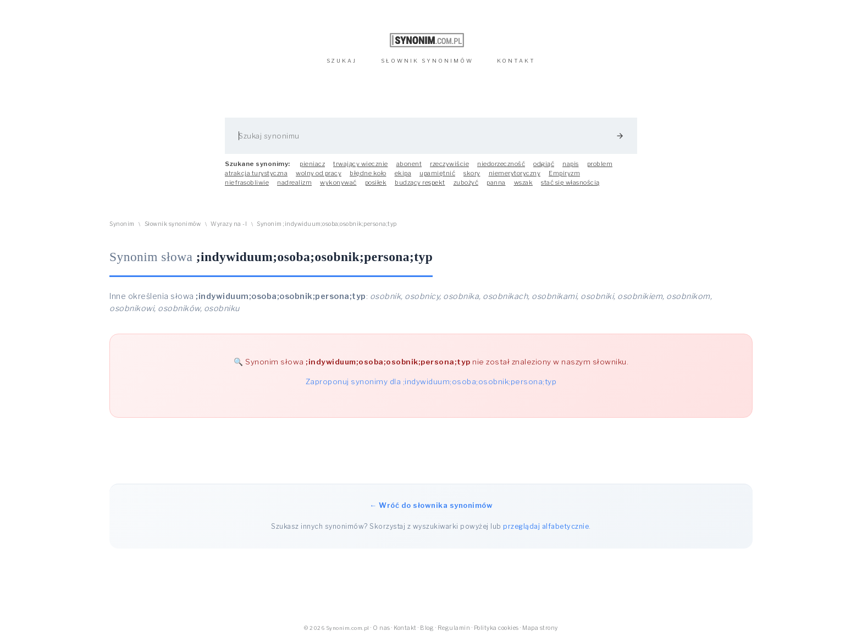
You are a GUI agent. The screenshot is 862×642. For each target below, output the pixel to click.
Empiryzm (564, 173)
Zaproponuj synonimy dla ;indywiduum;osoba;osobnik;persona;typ (431, 381)
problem (600, 164)
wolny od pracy (318, 173)
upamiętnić (437, 173)
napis (570, 164)
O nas (381, 628)
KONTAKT (516, 61)
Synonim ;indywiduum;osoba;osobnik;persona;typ (327, 224)
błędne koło (368, 173)
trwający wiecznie (360, 164)
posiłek (376, 182)
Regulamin (454, 628)
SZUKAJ (342, 61)
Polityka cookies (496, 628)
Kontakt (405, 628)
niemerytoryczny (515, 173)
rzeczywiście (449, 164)
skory (471, 173)
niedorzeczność (501, 164)
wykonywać (338, 182)
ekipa (403, 173)
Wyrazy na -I (229, 224)
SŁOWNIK (427, 61)
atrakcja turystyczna (256, 173)
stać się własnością (570, 182)
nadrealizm (294, 182)
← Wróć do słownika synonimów (431, 505)
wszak (523, 182)
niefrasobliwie (247, 182)
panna (496, 182)
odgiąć (543, 164)
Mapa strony (540, 628)
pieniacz (312, 164)
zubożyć (466, 182)
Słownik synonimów (173, 224)
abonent (409, 164)
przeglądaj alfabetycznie (546, 526)
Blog (427, 628)
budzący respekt (420, 182)
